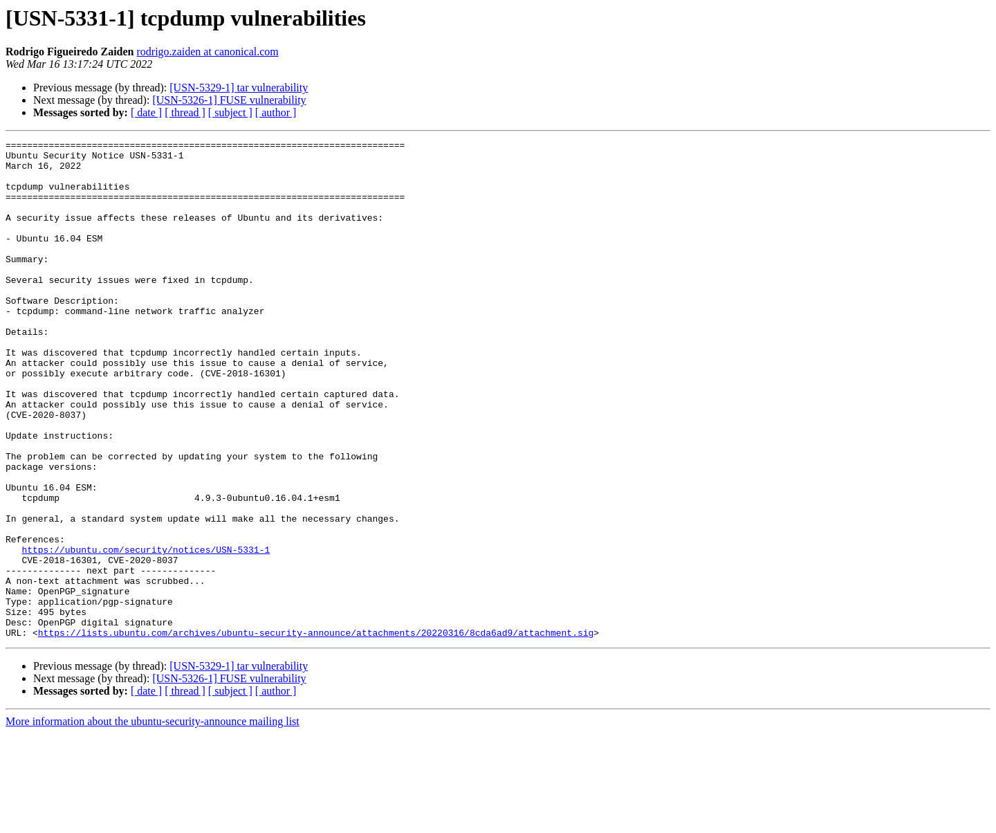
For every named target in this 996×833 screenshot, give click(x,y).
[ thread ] (185, 112)
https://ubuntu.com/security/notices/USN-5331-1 (145, 632)
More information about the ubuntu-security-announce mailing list (152, 821)
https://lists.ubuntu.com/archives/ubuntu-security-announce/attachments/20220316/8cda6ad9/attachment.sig (315, 732)
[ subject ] (230, 112)
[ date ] (146, 112)
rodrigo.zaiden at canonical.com (208, 51)
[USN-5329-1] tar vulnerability (238, 87)
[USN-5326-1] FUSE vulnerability (229, 100)
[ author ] (276, 112)
